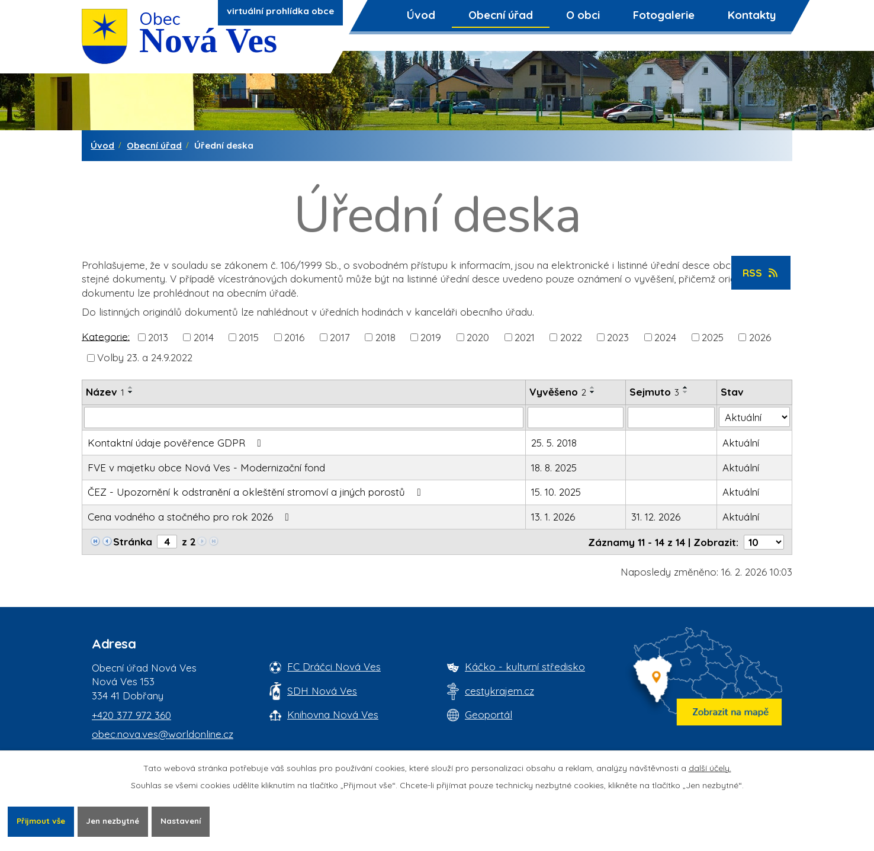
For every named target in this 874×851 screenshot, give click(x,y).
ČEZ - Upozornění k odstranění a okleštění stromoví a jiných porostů (257, 492)
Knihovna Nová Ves (332, 714)
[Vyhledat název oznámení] (303, 417)
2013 (158, 337)
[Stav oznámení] (754, 417)
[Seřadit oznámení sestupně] (130, 392)
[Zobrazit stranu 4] (167, 541)
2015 (249, 337)
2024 (665, 337)
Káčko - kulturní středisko (525, 666)
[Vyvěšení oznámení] (576, 417)
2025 (713, 337)
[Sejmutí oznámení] (671, 417)
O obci (583, 15)
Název (105, 392)
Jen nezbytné (120, 820)
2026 (760, 337)
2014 (204, 337)
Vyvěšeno (557, 392)
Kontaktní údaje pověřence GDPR (177, 442)
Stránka (132, 541)
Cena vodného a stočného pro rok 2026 (191, 516)
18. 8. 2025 (554, 467)
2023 (618, 337)
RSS (761, 272)
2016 (294, 337)
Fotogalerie (664, 15)
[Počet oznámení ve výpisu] (764, 542)
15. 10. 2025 (556, 492)
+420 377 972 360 (131, 715)
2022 (571, 337)
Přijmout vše (43, 820)
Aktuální (740, 442)
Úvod (421, 15)
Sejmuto (654, 392)
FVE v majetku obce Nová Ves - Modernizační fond (206, 467)
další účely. (710, 767)
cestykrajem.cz (499, 691)
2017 (340, 337)
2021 (525, 337)
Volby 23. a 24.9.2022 (144, 357)
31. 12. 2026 (655, 516)
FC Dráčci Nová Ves (334, 666)
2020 (478, 337)
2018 (385, 337)
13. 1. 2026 (553, 516)
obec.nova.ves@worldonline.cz (162, 734)
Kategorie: (106, 336)
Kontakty (752, 15)
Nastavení (192, 820)
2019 (430, 337)
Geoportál (488, 714)
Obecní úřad (500, 15)
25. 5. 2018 (554, 442)
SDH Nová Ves (322, 691)
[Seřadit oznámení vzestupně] (130, 387)
